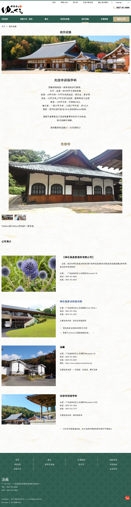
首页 (17, 460)
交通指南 (81, 460)
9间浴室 (17, 464)
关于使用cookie (16, 502)
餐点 (49, 460)
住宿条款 (113, 464)
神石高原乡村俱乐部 (71, 301)
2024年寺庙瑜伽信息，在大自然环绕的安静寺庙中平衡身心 (86, 429)
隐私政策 (113, 460)
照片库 (81, 464)
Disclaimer (5, 502)
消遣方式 (17, 469)
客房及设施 (49, 464)
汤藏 (5, 479)
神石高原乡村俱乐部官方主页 (73, 328)
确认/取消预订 (103, 2)
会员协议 (113, 469)
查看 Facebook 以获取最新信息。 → (78, 333)
